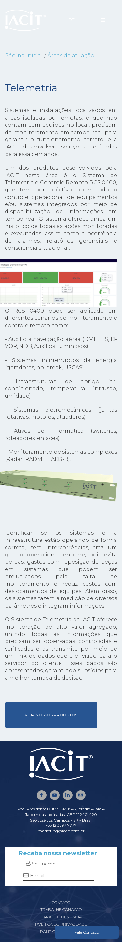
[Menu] (103, 20)
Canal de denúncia (61, 916)
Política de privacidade (61, 924)
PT (71, 20)
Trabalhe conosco (61, 909)
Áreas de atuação (70, 55)
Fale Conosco (87, 932)
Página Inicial (24, 55)
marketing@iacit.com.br (61, 830)
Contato (61, 902)
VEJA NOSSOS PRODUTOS (51, 714)
